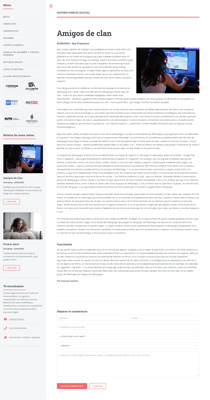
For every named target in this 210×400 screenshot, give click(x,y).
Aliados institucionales (17, 76)
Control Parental (13, 45)
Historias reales (13, 62)
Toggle (51, 6)
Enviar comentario (72, 386)
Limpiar (97, 386)
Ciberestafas (11, 31)
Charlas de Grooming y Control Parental (21, 53)
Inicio (6, 17)
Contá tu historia (13, 69)
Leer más (11, 202)
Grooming (8, 38)
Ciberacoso (9, 24)
